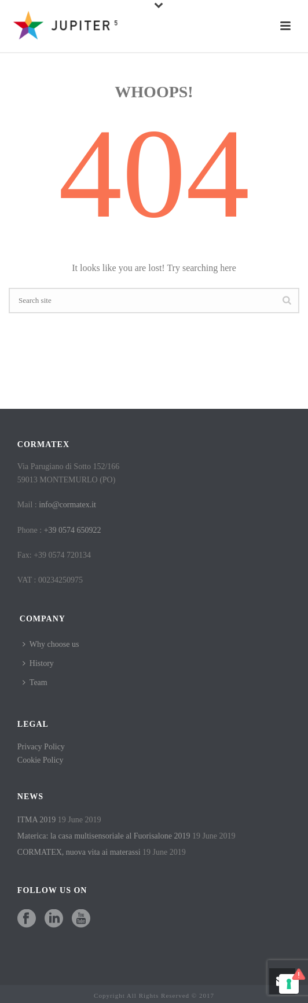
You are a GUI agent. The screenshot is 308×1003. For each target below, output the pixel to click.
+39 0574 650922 (72, 530)
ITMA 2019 (36, 819)
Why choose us (51, 644)
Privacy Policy (41, 746)
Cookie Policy (40, 760)
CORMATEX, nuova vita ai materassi (79, 852)
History (38, 663)
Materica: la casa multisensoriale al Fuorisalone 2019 (103, 836)
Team (35, 682)
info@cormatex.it (67, 504)
